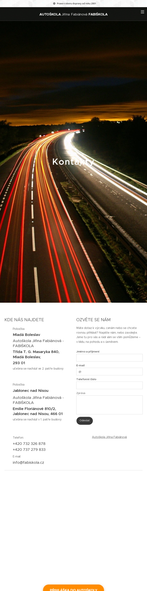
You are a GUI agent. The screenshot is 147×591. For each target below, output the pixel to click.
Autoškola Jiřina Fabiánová (109, 437)
